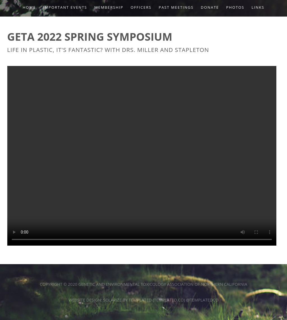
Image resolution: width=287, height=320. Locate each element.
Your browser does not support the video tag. (141, 156)
